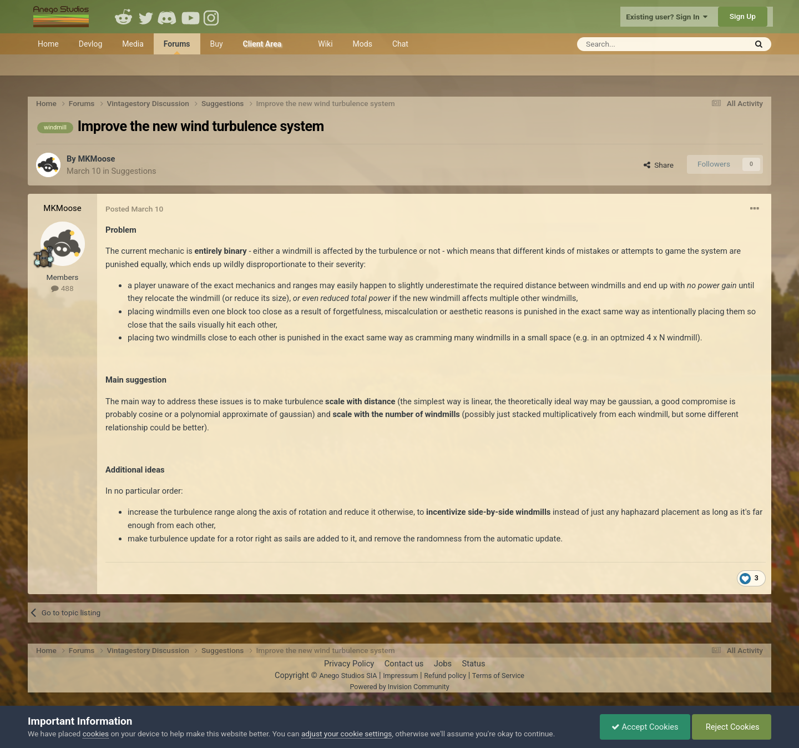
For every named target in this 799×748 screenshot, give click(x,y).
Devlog (91, 43)
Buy (216, 43)
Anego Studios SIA (348, 675)
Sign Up (743, 16)
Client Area (262, 43)
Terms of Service (498, 675)
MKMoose (96, 159)
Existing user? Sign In (666, 16)
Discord (168, 17)
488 (62, 288)
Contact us (404, 664)
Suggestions (134, 171)
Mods (362, 43)
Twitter (146, 17)
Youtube (190, 17)
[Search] (634, 44)
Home (48, 43)
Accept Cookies (645, 727)
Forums (177, 46)
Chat (400, 43)
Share (659, 164)
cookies (96, 733)
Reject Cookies (732, 727)
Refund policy (445, 675)
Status (474, 664)
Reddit (124, 17)
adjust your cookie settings (346, 733)
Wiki (325, 43)
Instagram (212, 17)
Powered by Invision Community (399, 686)
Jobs (443, 664)
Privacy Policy (349, 664)
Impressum (400, 675)
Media (133, 43)
